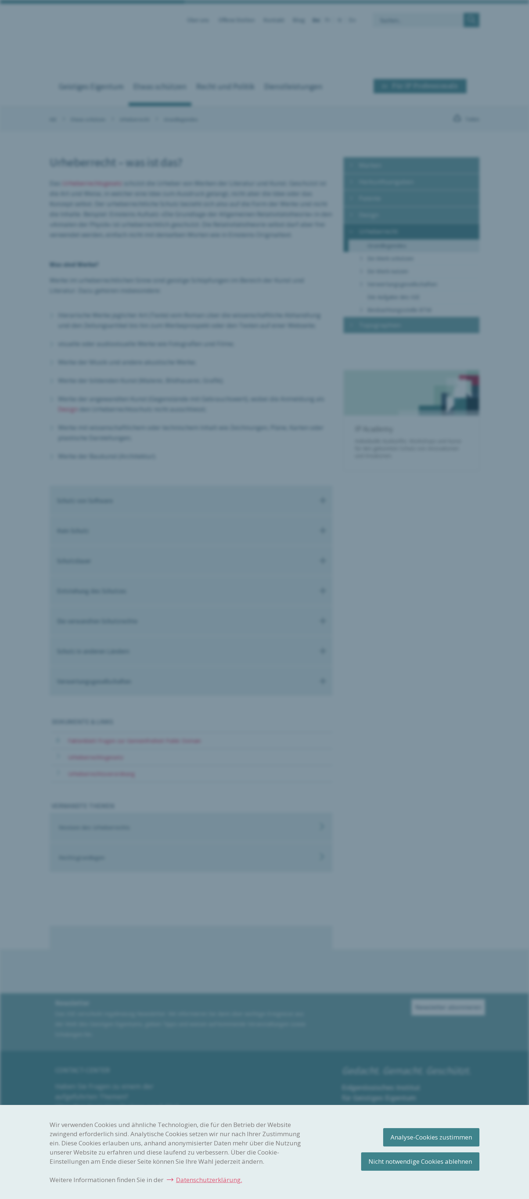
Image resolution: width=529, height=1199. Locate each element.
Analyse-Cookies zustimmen (431, 1137)
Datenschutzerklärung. (209, 1179)
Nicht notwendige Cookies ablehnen (420, 1161)
